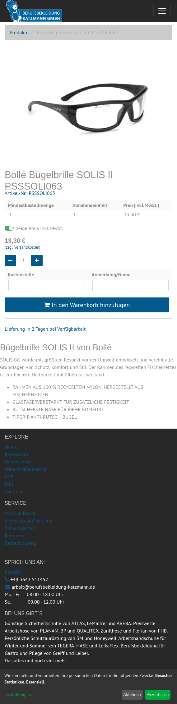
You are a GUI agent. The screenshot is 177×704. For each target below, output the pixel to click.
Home (11, 447)
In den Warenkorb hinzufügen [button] (87, 305)
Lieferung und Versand (28, 521)
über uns (14, 491)
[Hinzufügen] (37, 260)
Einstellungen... (18, 694)
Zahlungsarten (20, 528)
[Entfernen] (10, 260)
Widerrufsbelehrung (26, 469)
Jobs (9, 484)
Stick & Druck (20, 513)
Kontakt (13, 572)
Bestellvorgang (20, 543)
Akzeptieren (158, 694)
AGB (9, 476)
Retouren (14, 535)
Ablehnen (132, 694)
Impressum (16, 454)
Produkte (19, 32)
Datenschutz (18, 461)
